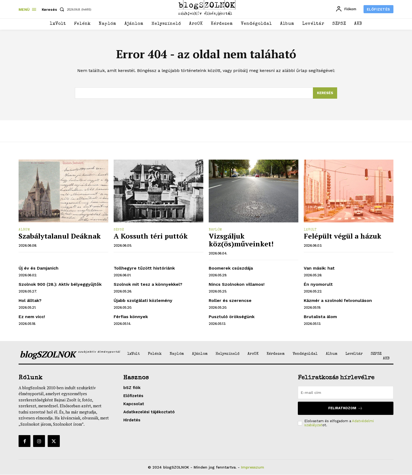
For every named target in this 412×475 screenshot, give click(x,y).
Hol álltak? (30, 300)
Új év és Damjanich (38, 268)
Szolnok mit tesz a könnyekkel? (148, 284)
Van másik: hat (319, 268)
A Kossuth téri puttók (151, 236)
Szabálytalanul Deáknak (60, 236)
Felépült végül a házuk (342, 236)
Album (24, 230)
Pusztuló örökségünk (231, 316)
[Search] (325, 93)
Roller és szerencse (230, 300)
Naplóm (215, 230)
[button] (54, 9)
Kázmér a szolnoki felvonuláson (338, 300)
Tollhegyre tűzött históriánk (144, 268)
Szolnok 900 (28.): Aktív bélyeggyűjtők (60, 284)
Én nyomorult (318, 284)
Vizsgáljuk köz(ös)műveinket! (241, 240)
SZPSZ (119, 230)
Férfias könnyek (131, 316)
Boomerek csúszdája (231, 268)
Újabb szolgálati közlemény (143, 300)
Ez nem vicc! (32, 316)
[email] (345, 392)
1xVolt (310, 230)
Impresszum (252, 467)
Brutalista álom (320, 316)
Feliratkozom (345, 408)
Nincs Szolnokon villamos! (236, 284)
